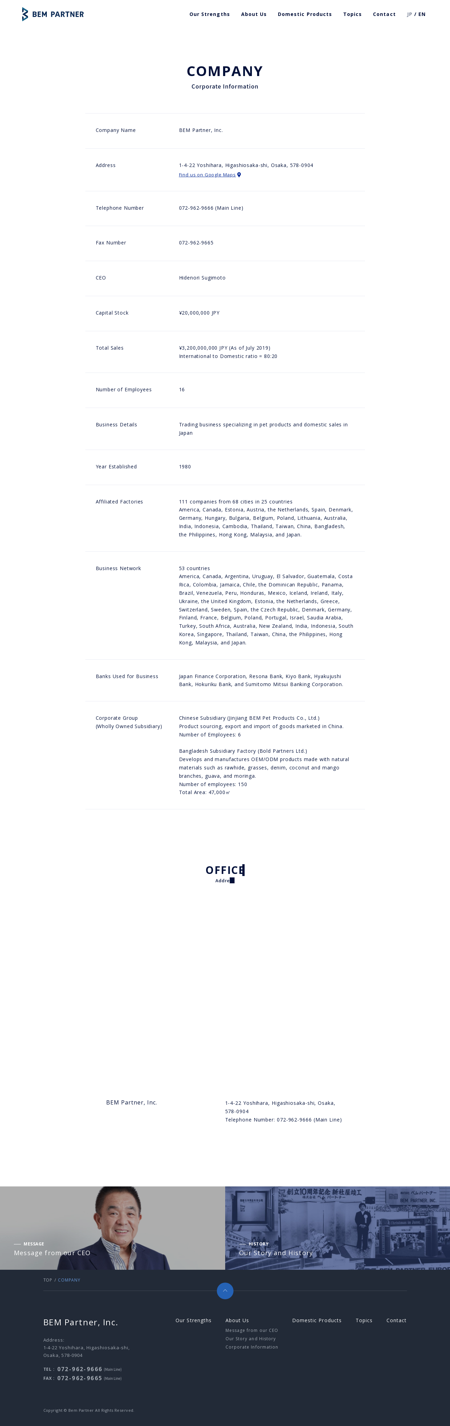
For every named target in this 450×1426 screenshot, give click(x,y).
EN (422, 14)
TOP (47, 1280)
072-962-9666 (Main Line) (211, 208)
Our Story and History (251, 1339)
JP (410, 14)
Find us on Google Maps (210, 175)
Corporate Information (252, 1347)
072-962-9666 (80, 1369)
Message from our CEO (252, 1330)
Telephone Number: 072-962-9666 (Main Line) (283, 1119)
